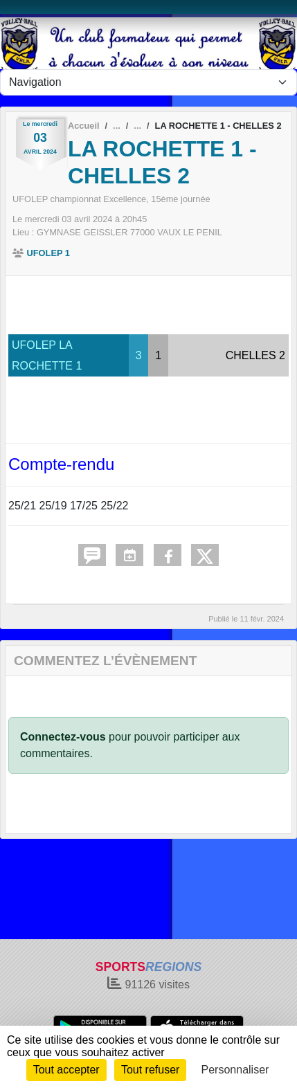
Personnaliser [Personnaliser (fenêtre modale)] (235, 1070)
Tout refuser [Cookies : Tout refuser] (150, 1070)
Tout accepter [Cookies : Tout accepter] (66, 1070)
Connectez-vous (63, 737)
